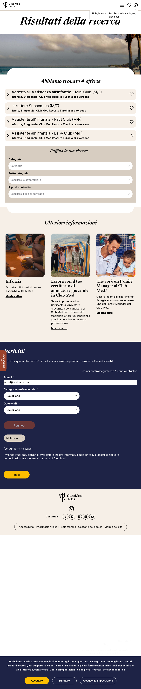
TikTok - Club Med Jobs (65, 517)
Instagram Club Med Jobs (72, 517)
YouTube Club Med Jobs (92, 517)
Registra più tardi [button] (131, 94)
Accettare (37, 680)
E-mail (9, 377)
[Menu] (122, 5)
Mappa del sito (113, 526)
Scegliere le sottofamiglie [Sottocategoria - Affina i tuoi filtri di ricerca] (25, 179)
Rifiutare (64, 680)
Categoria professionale (21, 389)
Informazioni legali (47, 526)
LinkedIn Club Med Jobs (85, 517)
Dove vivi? (12, 403)
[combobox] (42, 410)
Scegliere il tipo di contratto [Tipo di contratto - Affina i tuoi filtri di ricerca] (27, 193)
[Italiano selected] (70, 508)
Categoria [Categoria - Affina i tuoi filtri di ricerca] (16, 166)
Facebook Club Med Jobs (79, 517)
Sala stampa (68, 526)
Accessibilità (26, 526)
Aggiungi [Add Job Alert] (19, 425)
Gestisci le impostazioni (98, 680)
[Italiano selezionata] (135, 5)
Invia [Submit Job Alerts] (17, 474)
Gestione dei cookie (90, 526)
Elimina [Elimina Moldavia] (22, 438)
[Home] (11, 5)
